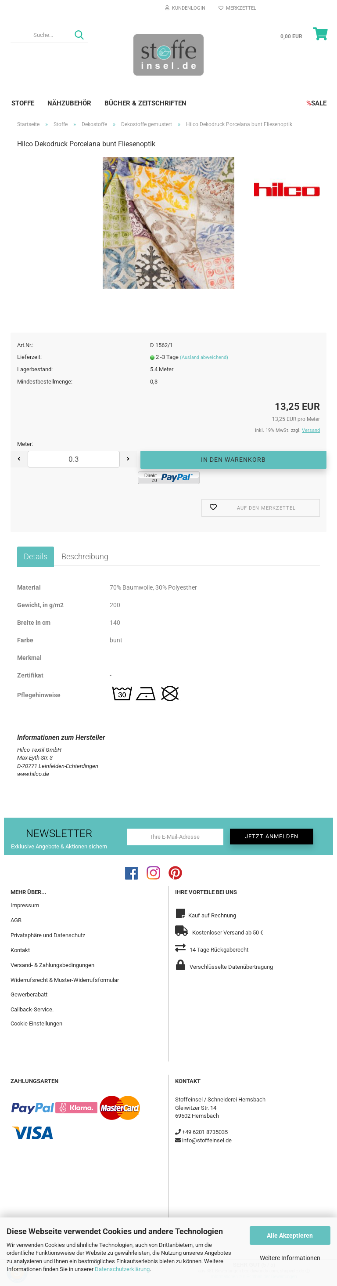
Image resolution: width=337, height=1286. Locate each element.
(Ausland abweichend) (204, 357)
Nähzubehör (69, 103)
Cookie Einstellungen (36, 1023)
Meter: (25, 444)
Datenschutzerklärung (122, 1269)
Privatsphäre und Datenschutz (48, 935)
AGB (16, 920)
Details (35, 556)
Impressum (25, 905)
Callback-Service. (32, 1009)
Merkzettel (237, 8)
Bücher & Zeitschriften (145, 103)
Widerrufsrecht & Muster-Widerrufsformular (65, 980)
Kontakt (20, 950)
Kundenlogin (185, 8)
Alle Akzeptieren (290, 1235)
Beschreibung (84, 556)
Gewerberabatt (29, 994)
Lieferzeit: (29, 357)
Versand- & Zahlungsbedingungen (52, 965)
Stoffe (22, 103)
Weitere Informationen (290, 1257)
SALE (316, 103)
